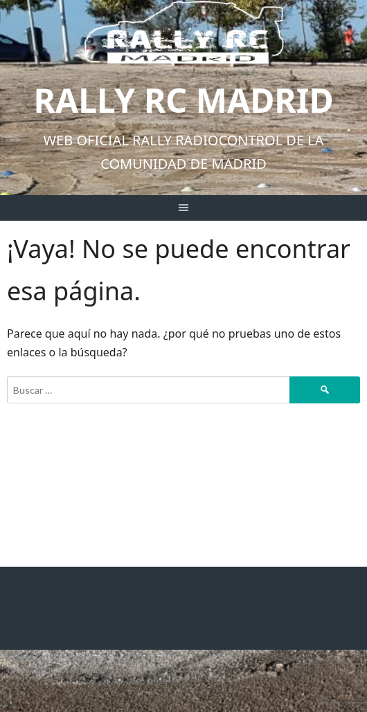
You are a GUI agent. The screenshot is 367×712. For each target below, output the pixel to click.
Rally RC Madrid (183, 99)
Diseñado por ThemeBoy (57, 670)
